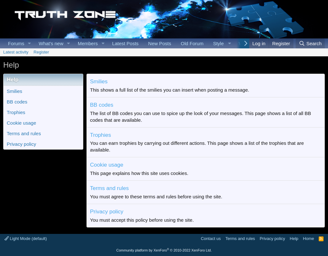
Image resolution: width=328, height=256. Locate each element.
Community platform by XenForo (164, 250)
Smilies (14, 91)
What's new (51, 43)
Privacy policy (21, 144)
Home (308, 238)
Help (294, 238)
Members (88, 43)
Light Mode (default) (25, 238)
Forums (16, 43)
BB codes (17, 101)
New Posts (159, 43)
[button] (29, 43)
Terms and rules (24, 133)
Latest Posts (125, 43)
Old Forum (192, 43)
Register (41, 52)
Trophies (16, 112)
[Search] (310, 43)
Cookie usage (21, 123)
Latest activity (16, 52)
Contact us (211, 238)
